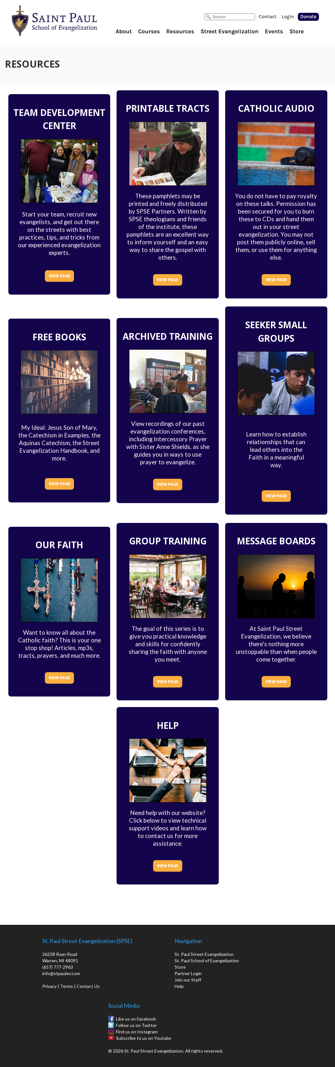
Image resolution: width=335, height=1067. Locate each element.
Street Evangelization (229, 31)
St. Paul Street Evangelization (204, 954)
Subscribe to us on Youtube (143, 1038)
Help (179, 986)
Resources (180, 31)
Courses (149, 31)
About (124, 31)
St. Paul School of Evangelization (67, 21)
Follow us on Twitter (136, 1025)
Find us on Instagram (137, 1031)
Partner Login (188, 973)
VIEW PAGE (59, 276)
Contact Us (88, 986)
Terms (66, 986)
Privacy (49, 986)
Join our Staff (188, 979)
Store (297, 31)
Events (274, 31)
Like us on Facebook (136, 1019)
